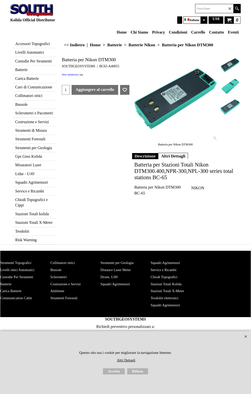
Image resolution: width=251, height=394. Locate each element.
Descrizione (145, 156)
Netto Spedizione (70, 74)
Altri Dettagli (173, 156)
